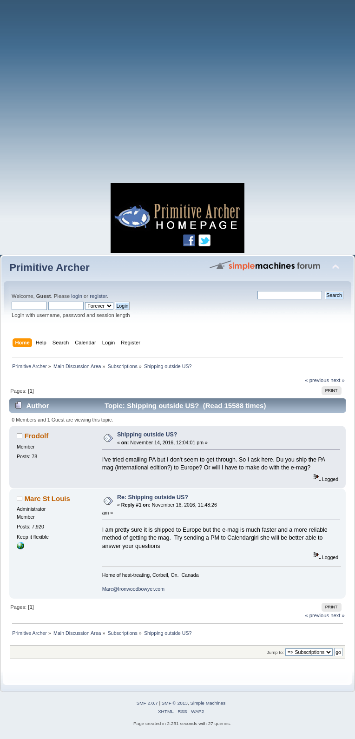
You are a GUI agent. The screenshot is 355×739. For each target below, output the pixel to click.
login (76, 296)
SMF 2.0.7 (147, 703)
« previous (317, 380)
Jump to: (275, 652)
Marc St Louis (47, 498)
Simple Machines (207, 703)
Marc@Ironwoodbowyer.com (133, 589)
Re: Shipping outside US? (152, 497)
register (98, 296)
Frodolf (37, 436)
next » (337, 380)
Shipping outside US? (147, 434)
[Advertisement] (87, 94)
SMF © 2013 (175, 703)
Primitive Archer (49, 267)
